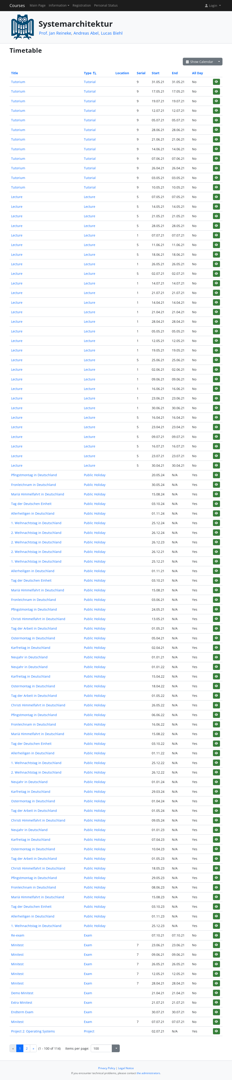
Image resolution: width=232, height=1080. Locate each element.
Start (155, 73)
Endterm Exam (22, 1012)
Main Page (38, 5)
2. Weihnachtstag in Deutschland (36, 532)
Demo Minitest (22, 993)
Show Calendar (199, 62)
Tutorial (90, 82)
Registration (82, 5)
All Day (197, 73)
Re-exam (17, 935)
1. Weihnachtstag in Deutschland (36, 523)
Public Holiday (94, 475)
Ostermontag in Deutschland (33, 638)
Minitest (17, 945)
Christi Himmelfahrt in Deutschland (38, 619)
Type (90, 73)
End (175, 73)
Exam (88, 935)
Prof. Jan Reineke (55, 33)
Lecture (16, 197)
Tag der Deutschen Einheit (31, 504)
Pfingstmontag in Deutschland (34, 475)
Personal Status (106, 5)
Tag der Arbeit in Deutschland (34, 628)
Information (58, 5)
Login (211, 5)
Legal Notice (126, 1068)
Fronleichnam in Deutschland (33, 485)
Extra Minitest (21, 1002)
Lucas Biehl (112, 33)
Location (122, 73)
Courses (17, 5)
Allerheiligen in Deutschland (32, 513)
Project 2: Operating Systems (33, 1031)
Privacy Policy (106, 1068)
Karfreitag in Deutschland (30, 647)
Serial (141, 73)
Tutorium (18, 82)
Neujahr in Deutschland (29, 657)
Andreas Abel (86, 33)
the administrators (148, 1073)
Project (89, 1031)
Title (14, 73)
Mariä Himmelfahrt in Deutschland (37, 494)
